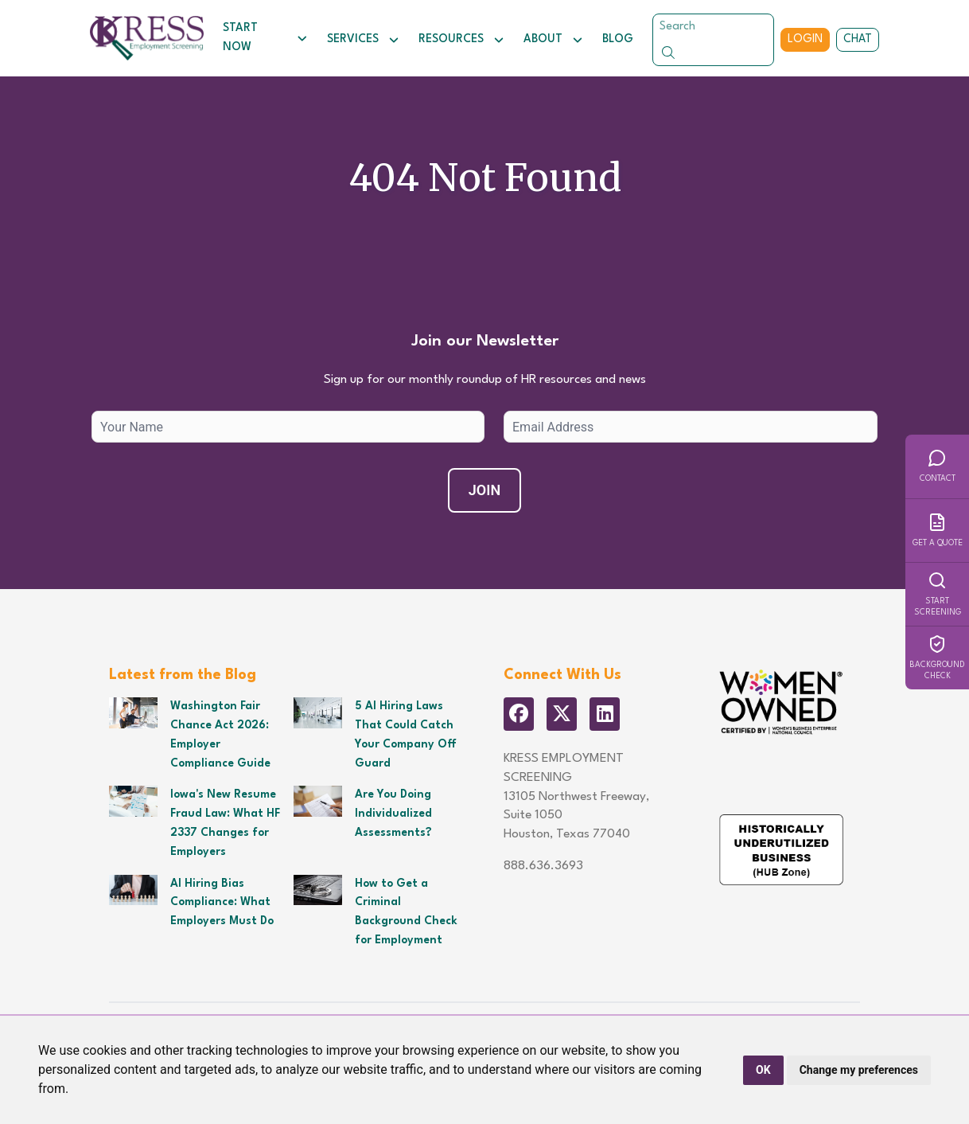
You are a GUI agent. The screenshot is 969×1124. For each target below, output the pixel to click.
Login (805, 39)
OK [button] (763, 1070)
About (553, 39)
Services (363, 39)
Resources (461, 39)
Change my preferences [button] (859, 1070)
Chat (857, 39)
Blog (617, 39)
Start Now (265, 37)
